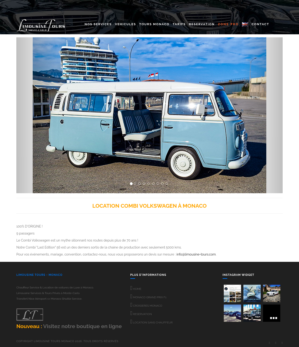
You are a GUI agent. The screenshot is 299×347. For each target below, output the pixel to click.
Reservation (202, 24)
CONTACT (260, 24)
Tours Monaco (154, 24)
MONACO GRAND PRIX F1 (148, 297)
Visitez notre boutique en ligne (82, 326)
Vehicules (125, 24)
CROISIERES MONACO (146, 305)
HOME (136, 289)
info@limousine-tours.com (196, 254)
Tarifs (179, 24)
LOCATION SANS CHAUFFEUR (151, 322)
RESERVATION (141, 314)
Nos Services (98, 24)
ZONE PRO (228, 24)
